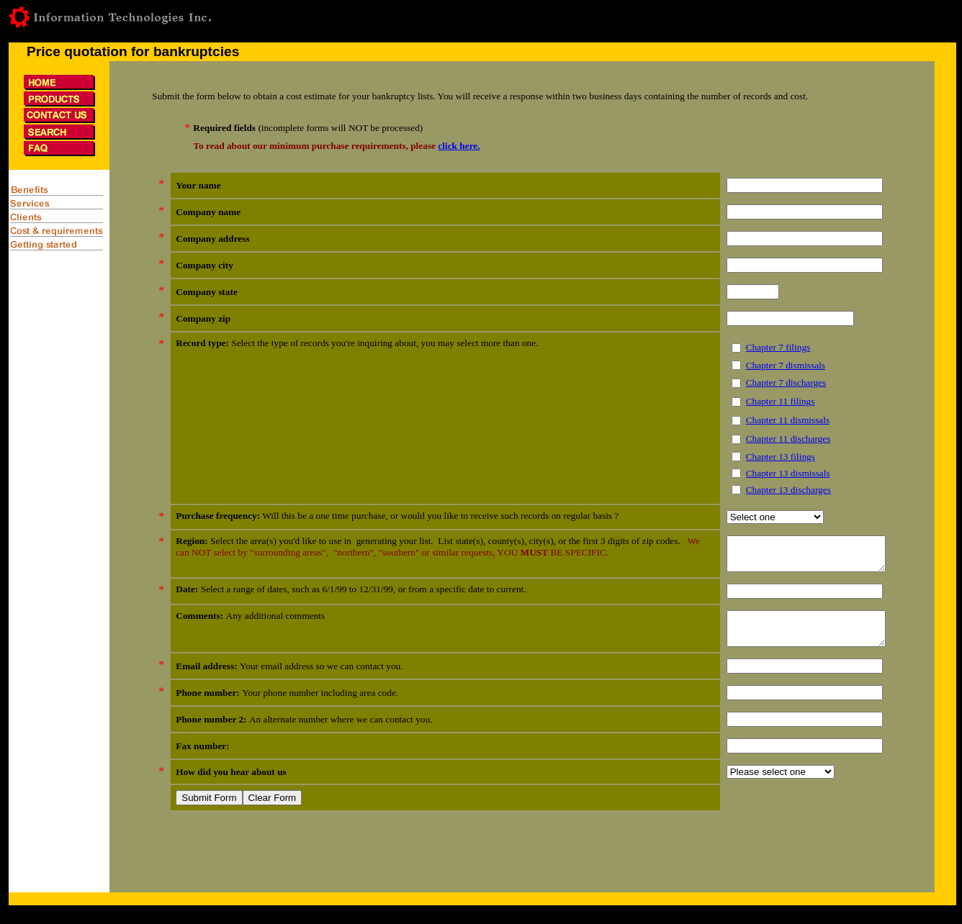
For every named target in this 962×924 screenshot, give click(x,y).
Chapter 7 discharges (768, 382)
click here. (459, 145)
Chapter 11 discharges (770, 438)
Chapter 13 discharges (770, 489)
